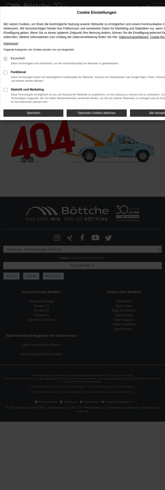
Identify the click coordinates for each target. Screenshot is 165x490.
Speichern (33, 113)
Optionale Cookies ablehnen (97, 113)
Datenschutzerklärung (133, 37)
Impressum (10, 43)
